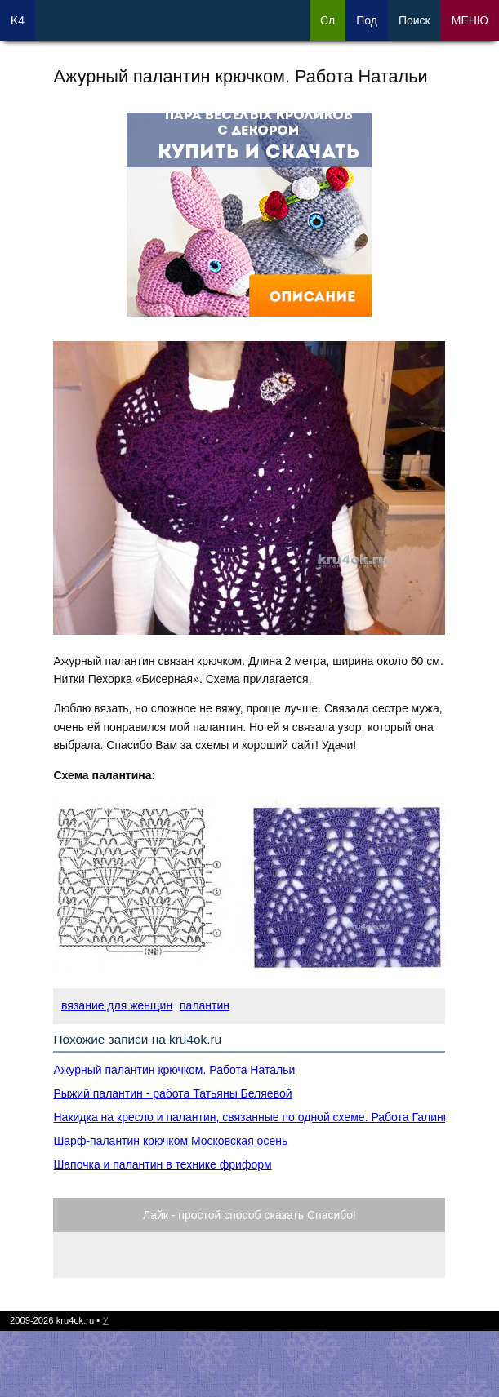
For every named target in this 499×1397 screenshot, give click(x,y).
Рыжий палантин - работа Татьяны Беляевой (172, 1093)
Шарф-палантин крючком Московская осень (170, 1140)
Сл (327, 20)
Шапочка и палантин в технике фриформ (162, 1164)
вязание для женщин (116, 1005)
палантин (204, 1005)
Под (366, 20)
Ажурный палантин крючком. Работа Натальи (174, 1069)
